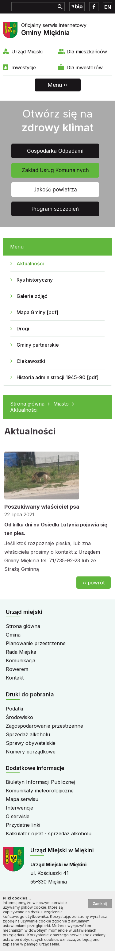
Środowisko (19, 717)
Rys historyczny (35, 280)
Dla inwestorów (85, 67)
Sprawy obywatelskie (31, 743)
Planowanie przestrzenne (36, 643)
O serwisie (17, 816)
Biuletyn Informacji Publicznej (40, 782)
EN (107, 7)
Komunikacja (20, 660)
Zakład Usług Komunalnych (55, 170)
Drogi (23, 328)
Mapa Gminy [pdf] (37, 312)
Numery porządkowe (31, 752)
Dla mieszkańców (87, 51)
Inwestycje (23, 67)
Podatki (14, 709)
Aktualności (30, 263)
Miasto (61, 404)
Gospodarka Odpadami (55, 151)
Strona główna (27, 404)
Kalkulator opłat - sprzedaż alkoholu (48, 833)
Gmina (13, 635)
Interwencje (19, 808)
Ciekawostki (31, 361)
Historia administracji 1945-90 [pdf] (57, 377)
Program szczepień (55, 209)
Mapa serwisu (22, 799)
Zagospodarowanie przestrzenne (44, 726)
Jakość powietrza (55, 190)
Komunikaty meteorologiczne (40, 790)
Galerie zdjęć (32, 296)
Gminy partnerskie (38, 345)
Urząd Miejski (27, 51)
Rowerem (17, 669)
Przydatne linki (23, 825)
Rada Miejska (21, 652)
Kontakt (15, 678)
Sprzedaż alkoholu (28, 734)
